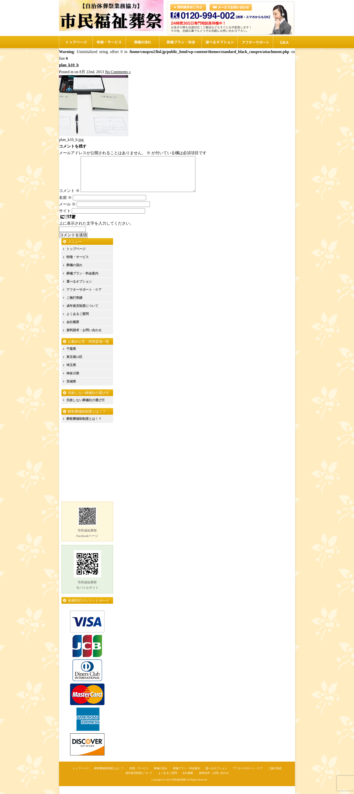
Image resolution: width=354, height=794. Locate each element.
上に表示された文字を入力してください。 (96, 231)
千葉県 (71, 356)
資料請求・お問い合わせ (84, 338)
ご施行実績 (74, 305)
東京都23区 (74, 365)
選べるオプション (79, 289)
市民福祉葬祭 (179, 787)
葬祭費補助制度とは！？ (84, 426)
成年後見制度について (82, 313)
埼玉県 (71, 373)
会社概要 (72, 330)
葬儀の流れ (74, 273)
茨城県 (71, 389)
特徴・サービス (77, 265)
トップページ (76, 257)
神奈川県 (72, 381)
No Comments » (118, 72)
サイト (65, 219)
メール (67, 212)
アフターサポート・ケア (84, 297)
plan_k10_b (69, 65)
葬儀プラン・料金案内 (82, 281)
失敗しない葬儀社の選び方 (85, 408)
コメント (69, 198)
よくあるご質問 (77, 322)
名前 (65, 205)
